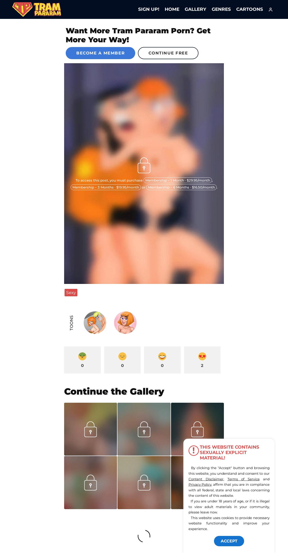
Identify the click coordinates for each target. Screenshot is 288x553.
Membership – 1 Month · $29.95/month (177, 180)
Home (172, 9)
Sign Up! (148, 9)
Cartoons (249, 9)
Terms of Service (243, 479)
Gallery (195, 9)
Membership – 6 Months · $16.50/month (181, 187)
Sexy (71, 292)
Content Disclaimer (206, 479)
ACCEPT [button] (229, 541)
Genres (221, 9)
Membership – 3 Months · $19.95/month (105, 187)
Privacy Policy (200, 484)
